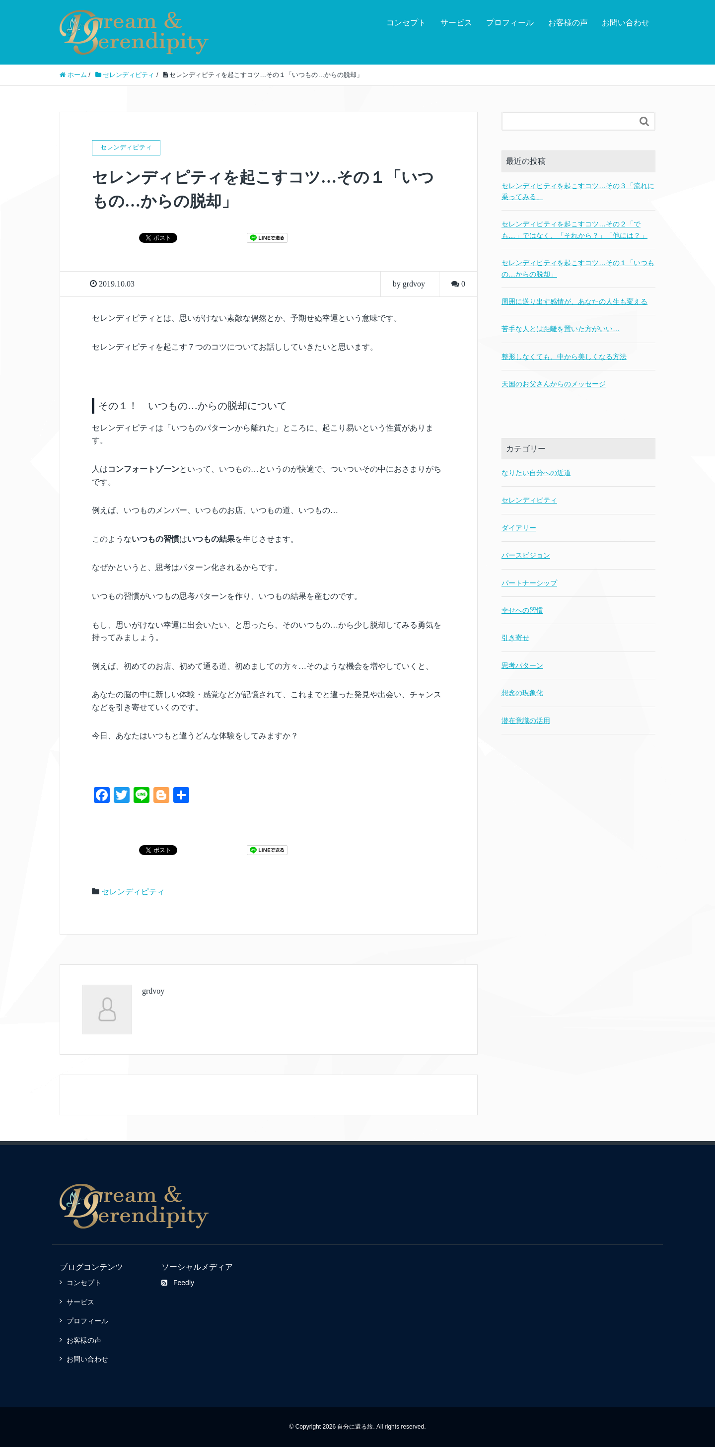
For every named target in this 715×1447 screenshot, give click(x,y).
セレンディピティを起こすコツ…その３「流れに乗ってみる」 (577, 191)
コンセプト (406, 22)
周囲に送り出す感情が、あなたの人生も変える (574, 301)
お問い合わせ (625, 22)
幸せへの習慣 (522, 610)
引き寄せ (515, 638)
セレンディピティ (133, 891)
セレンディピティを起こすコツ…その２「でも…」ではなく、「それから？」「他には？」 (574, 229)
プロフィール (510, 22)
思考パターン (522, 665)
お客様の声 (568, 22)
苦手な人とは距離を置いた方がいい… (560, 329)
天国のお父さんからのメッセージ (553, 384)
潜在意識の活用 (525, 720)
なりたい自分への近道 (536, 473)
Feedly (177, 1283)
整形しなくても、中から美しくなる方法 (564, 357)
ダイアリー (518, 528)
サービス (456, 22)
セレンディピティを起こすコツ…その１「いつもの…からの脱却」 (577, 268)
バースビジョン (525, 555)
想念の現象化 (522, 693)
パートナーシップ (529, 583)
